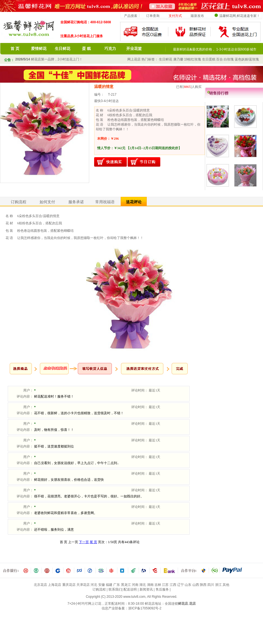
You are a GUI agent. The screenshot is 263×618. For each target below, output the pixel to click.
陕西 (203, 585)
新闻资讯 (146, 589)
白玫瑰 (229, 59)
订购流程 (18, 202)
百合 (219, 59)
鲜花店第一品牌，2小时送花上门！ (48, 59)
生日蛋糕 (208, 59)
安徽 (101, 585)
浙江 (218, 585)
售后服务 (162, 589)
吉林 (157, 585)
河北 (94, 585)
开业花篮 (134, 48)
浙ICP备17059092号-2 (144, 608)
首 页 (15, 48)
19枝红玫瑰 (192, 59)
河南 (135, 585)
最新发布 (197, 16)
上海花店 (54, 585)
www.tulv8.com (134, 597)
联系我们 (115, 589)
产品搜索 (130, 16)
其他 (226, 585)
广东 (116, 585)
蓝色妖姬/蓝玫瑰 (247, 59)
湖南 (150, 585)
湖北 (142, 585)
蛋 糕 (86, 48)
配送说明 (130, 589)
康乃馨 (178, 59)
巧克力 (110, 48)
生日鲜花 (62, 48)
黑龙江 (126, 585)
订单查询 (152, 16)
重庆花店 (69, 585)
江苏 (165, 585)
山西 (195, 585)
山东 (188, 585)
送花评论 (133, 202)
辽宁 (180, 585)
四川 (210, 585)
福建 (109, 585)
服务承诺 (76, 202)
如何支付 (47, 202)
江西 (173, 585)
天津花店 (83, 585)
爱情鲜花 (39, 48)
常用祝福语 (105, 202)
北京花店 (40, 585)
